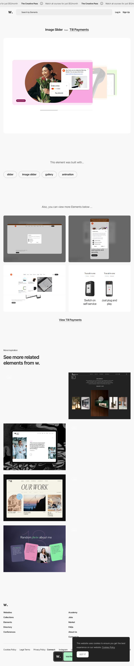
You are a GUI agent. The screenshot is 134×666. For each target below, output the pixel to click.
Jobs (71, 617)
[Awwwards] (10, 12)
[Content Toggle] (100, 288)
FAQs (71, 627)
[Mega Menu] (34, 288)
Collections (8, 617)
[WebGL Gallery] (100, 497)
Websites (7, 612)
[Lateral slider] (34, 395)
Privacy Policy (39, 649)
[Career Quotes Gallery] (34, 446)
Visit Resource (72, 656)
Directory (7, 627)
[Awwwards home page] (58, 656)
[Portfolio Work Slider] (100, 548)
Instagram (63, 649)
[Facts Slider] (34, 548)
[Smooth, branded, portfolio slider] (34, 497)
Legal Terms (25, 649)
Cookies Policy (9, 649)
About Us (73, 632)
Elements (7, 622)
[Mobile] (100, 239)
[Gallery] (100, 395)
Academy (73, 612)
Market (72, 622)
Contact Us (74, 637)
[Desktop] (34, 239)
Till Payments (79, 29)
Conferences (9, 632)
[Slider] (100, 446)
